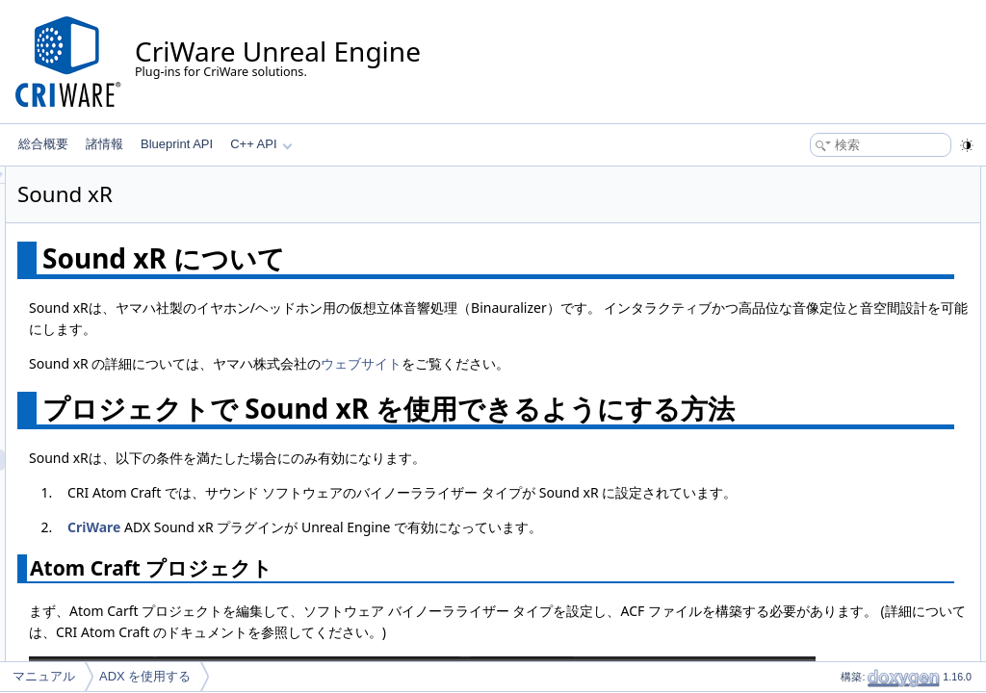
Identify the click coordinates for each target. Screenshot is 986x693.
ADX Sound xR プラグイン (857, 240)
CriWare (334, 612)
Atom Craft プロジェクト (852, 219)
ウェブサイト (601, 384)
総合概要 (43, 144)
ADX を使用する (145, 676)
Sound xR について (822, 177)
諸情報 (104, 144)
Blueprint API (177, 144)
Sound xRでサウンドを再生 (844, 262)
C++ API (261, 144)
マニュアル (44, 676)
